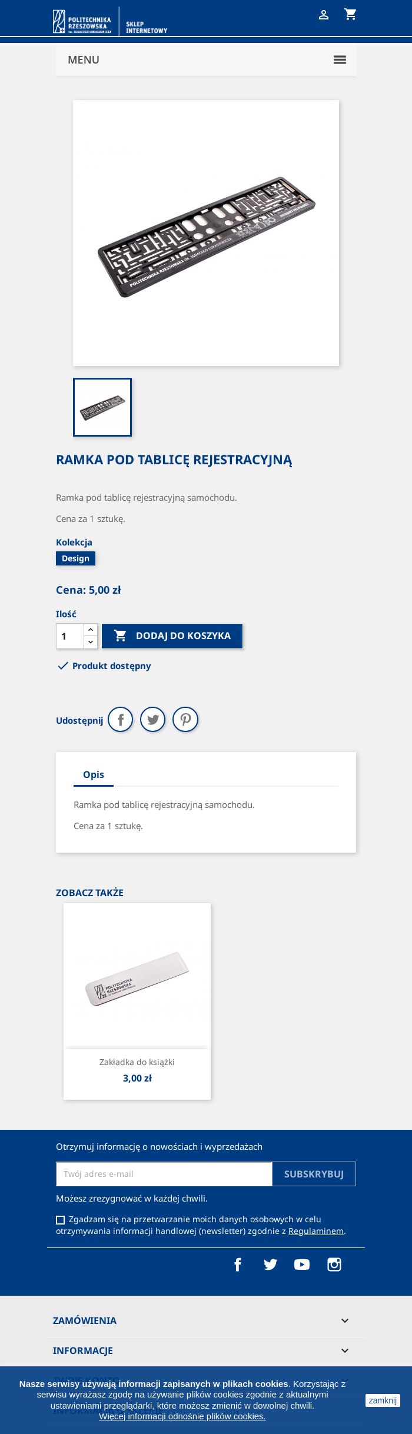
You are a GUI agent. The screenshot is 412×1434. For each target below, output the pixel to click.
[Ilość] (70, 636)
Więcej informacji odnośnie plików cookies (181, 1416)
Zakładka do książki (137, 1061)
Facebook (237, 1264)
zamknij (383, 1400)
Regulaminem (316, 1230)
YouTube (302, 1264)
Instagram (334, 1264)
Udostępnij (120, 719)
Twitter (270, 1264)
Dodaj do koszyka (172, 636)
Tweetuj (152, 719)
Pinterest (185, 719)
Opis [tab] (93, 774)
